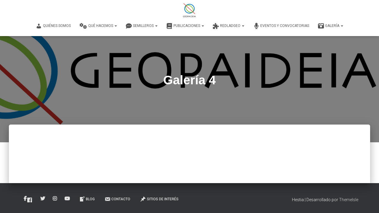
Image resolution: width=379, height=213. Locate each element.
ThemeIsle (348, 199)
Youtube (68, 199)
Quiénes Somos (53, 26)
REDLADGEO (228, 26)
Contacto (117, 199)
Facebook (30, 200)
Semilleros (142, 26)
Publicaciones (185, 26)
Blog (87, 199)
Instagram (55, 199)
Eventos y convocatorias (281, 26)
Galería (330, 26)
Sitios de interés (159, 199)
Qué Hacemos (98, 26)
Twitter (43, 199)
